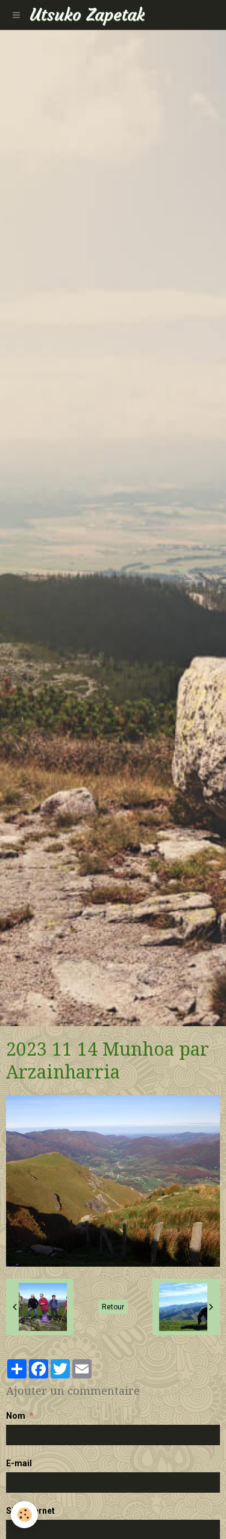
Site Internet (30, 1511)
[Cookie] (24, 1514)
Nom (15, 1416)
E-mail (19, 1463)
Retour (113, 1307)
